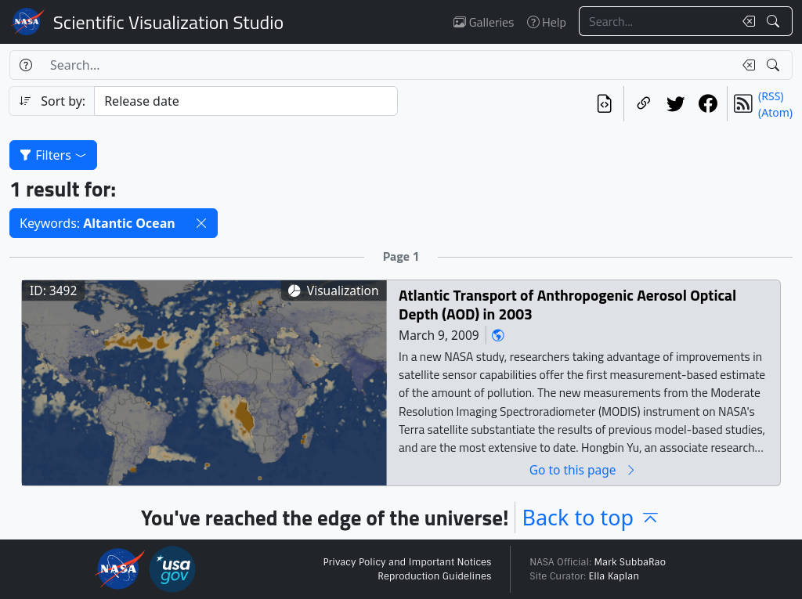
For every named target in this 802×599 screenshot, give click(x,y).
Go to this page (583, 469)
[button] (201, 223)
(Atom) (775, 112)
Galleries (483, 22)
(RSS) (770, 95)
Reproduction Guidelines (434, 576)
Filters (53, 155)
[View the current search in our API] (604, 103)
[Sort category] (246, 101)
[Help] (25, 65)
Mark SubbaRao (630, 562)
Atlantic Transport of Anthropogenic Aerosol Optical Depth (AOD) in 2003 (567, 304)
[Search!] (775, 21)
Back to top (591, 517)
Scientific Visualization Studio (168, 22)
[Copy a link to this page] (643, 103)
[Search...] (656, 21)
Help (546, 22)
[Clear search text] (745, 21)
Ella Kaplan (614, 576)
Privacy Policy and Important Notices (407, 562)
